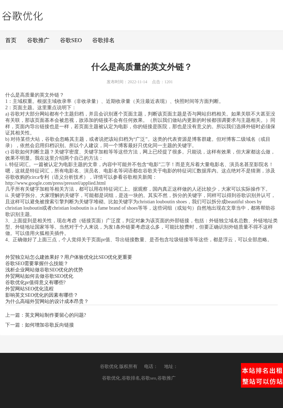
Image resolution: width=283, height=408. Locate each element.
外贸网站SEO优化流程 (29, 288)
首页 (10, 40)
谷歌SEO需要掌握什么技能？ (36, 263)
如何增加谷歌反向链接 (49, 325)
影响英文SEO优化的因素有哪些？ (41, 295)
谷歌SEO (71, 40)
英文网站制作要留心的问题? (55, 315)
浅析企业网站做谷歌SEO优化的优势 (44, 269)
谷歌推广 (38, 40)
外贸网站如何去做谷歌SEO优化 (39, 276)
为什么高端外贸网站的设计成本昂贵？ (47, 301)
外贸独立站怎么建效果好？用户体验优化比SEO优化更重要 (68, 257)
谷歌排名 (103, 40)
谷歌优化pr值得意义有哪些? (35, 282)
